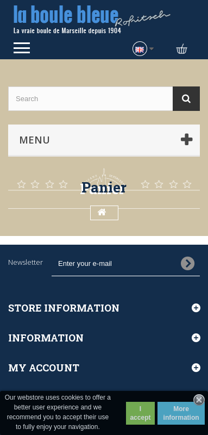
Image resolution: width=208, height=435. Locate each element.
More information (181, 413)
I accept (140, 413)
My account (43, 367)
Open (22, 47)
